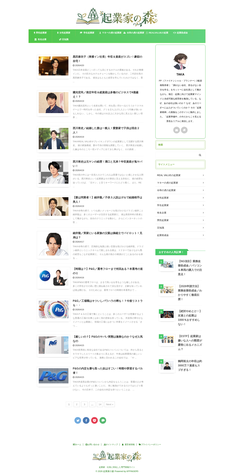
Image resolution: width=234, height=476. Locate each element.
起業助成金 (180, 32)
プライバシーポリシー (150, 444)
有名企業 (40, 39)
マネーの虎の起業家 (110, 32)
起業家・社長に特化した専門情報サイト (117, 467)
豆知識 (63, 39)
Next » (109, 404)
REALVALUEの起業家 (157, 33)
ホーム (77, 444)
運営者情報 (128, 444)
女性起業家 (63, 32)
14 (100, 404)
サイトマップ (111, 444)
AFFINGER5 (132, 471)
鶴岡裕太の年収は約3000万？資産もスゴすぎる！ (190, 365)
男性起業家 (40, 32)
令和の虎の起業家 (134, 32)
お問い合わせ (92, 444)
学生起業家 (87, 32)
